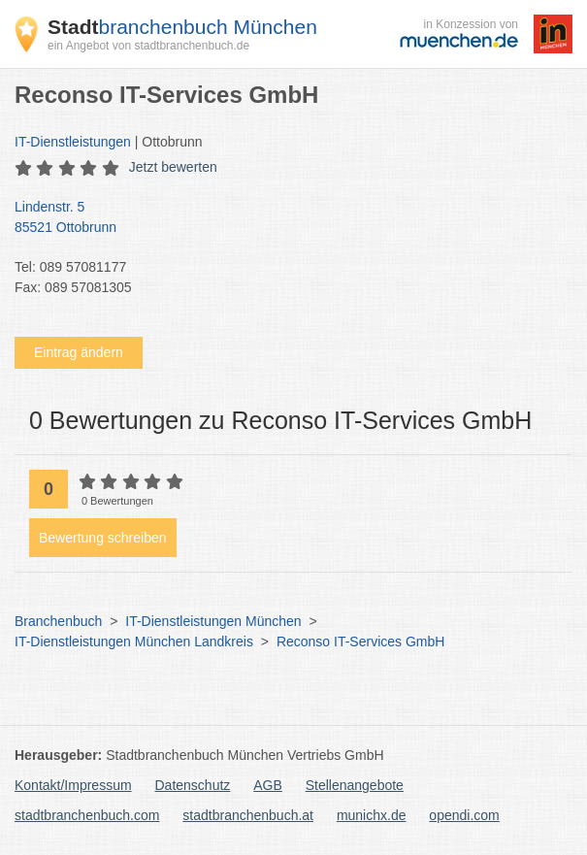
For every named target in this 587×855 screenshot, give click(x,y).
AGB (267, 785)
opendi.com (464, 815)
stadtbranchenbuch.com (87, 815)
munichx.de (372, 815)
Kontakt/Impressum (73, 785)
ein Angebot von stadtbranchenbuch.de (148, 45)
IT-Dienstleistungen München (213, 621)
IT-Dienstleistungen (73, 141)
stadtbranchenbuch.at (247, 815)
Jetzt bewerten (173, 167)
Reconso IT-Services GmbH (361, 641)
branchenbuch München (182, 27)
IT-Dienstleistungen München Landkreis (134, 641)
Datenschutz (193, 785)
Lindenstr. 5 (284, 218)
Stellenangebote (355, 785)
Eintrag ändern (78, 352)
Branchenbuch (58, 621)
